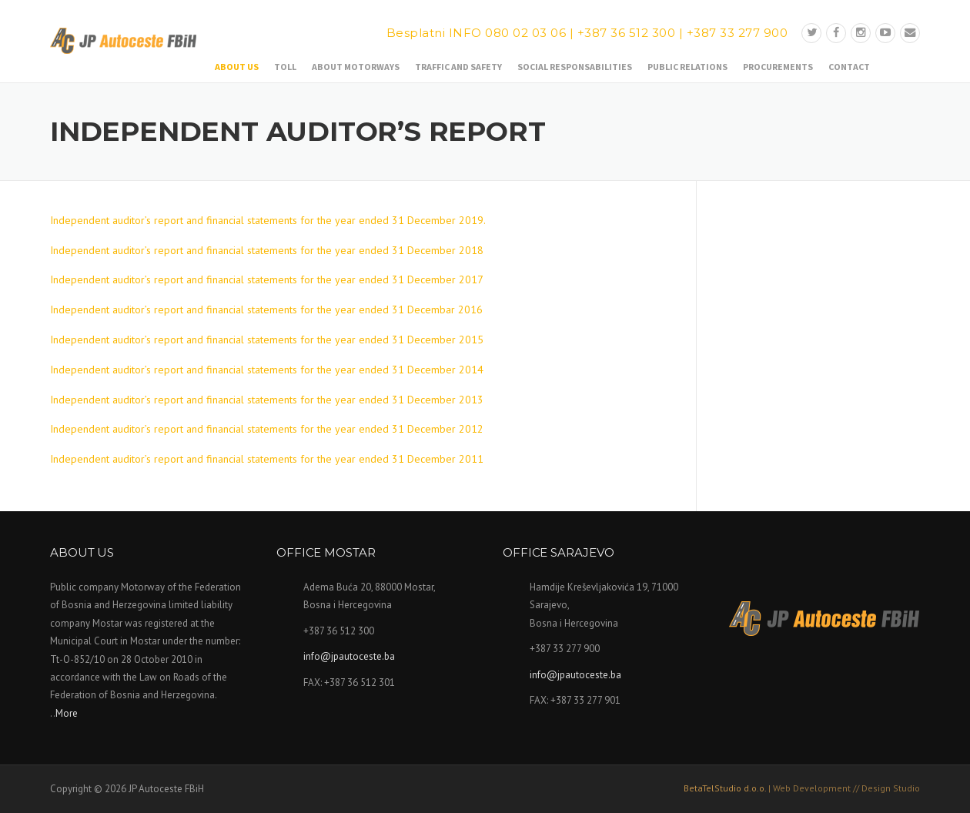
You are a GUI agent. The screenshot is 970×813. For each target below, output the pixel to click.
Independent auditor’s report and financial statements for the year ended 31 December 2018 (266, 250)
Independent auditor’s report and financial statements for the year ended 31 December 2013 (266, 399)
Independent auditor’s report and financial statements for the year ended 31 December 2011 (266, 459)
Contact (849, 66)
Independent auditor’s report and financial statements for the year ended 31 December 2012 (266, 429)
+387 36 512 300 (626, 32)
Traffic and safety (458, 66)
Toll (285, 66)
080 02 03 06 (525, 32)
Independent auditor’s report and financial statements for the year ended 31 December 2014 (266, 369)
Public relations (687, 66)
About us (237, 66)
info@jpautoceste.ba (349, 656)
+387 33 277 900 (737, 32)
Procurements (778, 66)
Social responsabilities (574, 66)
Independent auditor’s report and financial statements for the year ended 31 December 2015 (266, 339)
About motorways (356, 66)
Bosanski (886, 65)
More (66, 713)
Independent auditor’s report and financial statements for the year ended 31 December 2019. (268, 220)
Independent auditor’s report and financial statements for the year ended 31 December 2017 (266, 279)
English (909, 65)
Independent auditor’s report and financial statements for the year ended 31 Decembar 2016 (266, 309)
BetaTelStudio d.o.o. (802, 788)
